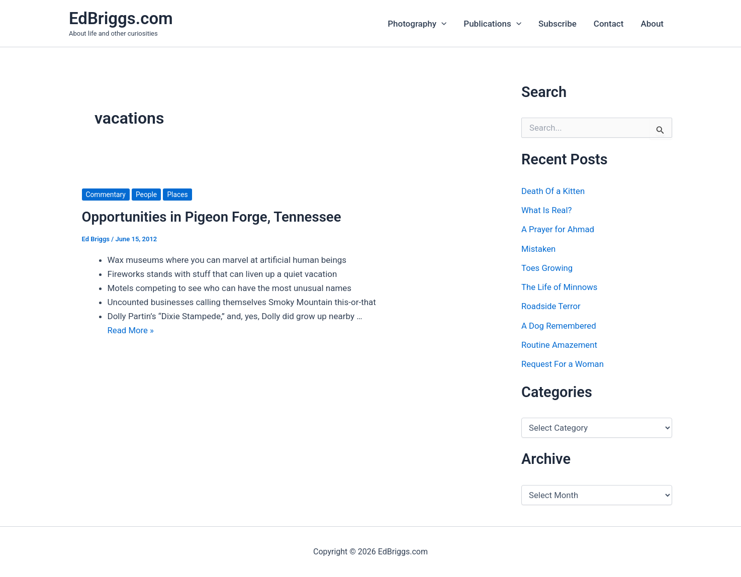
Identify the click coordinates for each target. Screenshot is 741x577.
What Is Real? (547, 210)
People (147, 194)
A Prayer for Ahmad (558, 229)
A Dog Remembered (559, 326)
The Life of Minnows (560, 287)
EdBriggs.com (121, 18)
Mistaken (538, 249)
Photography (417, 24)
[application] (441, 24)
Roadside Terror (551, 306)
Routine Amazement (559, 345)
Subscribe (557, 24)
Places (178, 194)
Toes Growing (547, 268)
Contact (609, 24)
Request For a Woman (563, 364)
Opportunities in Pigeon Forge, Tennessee (213, 217)
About (652, 24)
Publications (492, 24)
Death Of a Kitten (553, 191)
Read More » (131, 330)
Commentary (106, 194)
